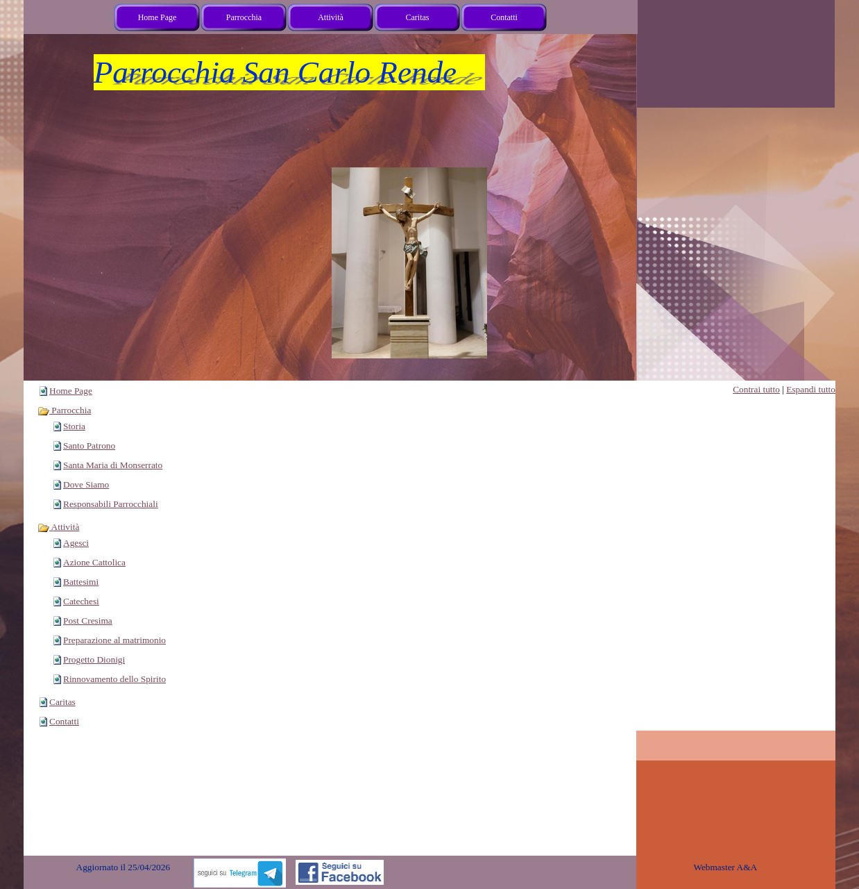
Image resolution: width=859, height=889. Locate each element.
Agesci (76, 543)
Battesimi (81, 581)
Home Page (70, 390)
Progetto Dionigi (94, 659)
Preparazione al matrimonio (114, 640)
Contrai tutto (756, 389)
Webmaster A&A (725, 867)
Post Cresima (87, 620)
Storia (74, 426)
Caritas (62, 702)
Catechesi (81, 601)
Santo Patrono (89, 445)
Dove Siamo (86, 484)
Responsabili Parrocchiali (110, 504)
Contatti (64, 721)
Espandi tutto (810, 389)
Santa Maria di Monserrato (112, 465)
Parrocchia (64, 410)
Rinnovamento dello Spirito (114, 679)
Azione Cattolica (94, 562)
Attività (58, 527)
